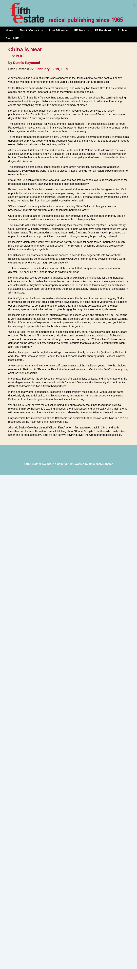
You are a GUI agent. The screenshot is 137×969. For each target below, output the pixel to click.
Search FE (12, 38)
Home (9, 30)
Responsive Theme (101, 464)
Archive (122, 30)
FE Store (82, 30)
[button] (134, 6)
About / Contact (31, 30)
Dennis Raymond (26, 63)
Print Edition (59, 30)
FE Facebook (103, 30)
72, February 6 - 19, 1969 (49, 69)
